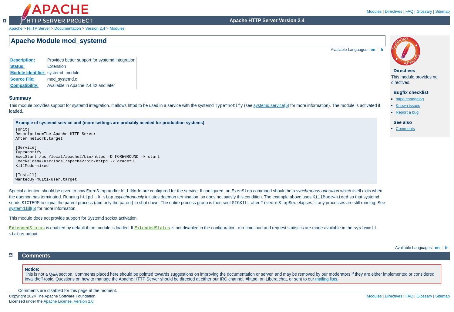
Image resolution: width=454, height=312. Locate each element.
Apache (15, 28)
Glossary (424, 11)
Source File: (22, 79)
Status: (17, 66)
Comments (405, 128)
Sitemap (442, 11)
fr (382, 49)
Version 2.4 (95, 28)
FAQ (409, 11)
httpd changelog (410, 99)
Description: (22, 60)
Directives (393, 11)
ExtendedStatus (27, 228)
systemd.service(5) (271, 105)
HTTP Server (38, 28)
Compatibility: (24, 85)
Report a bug (407, 112)
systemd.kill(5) (22, 208)
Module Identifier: (28, 72)
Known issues (408, 105)
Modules (374, 11)
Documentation (67, 28)
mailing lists (326, 279)
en (373, 49)
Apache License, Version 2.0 (68, 301)
